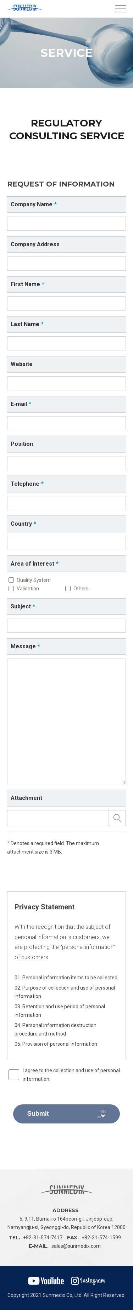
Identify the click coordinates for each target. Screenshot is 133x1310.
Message (23, 646)
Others (81, 588)
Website (22, 364)
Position (22, 444)
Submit (66, 1114)
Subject (21, 606)
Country (21, 523)
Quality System (34, 580)
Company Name (31, 204)
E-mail (19, 404)
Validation (28, 588)
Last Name (25, 324)
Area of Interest (32, 563)
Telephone (25, 483)
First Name (25, 284)
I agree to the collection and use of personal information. (71, 1075)
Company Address (35, 244)
